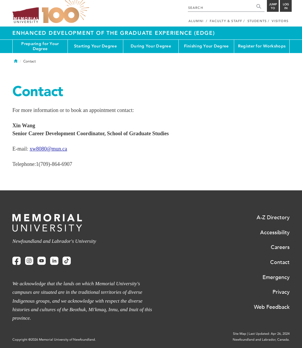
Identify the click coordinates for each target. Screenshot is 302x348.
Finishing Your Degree (206, 46)
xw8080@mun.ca (48, 149)
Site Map (239, 334)
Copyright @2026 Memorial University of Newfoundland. (54, 340)
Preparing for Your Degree (40, 46)
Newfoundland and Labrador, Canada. (261, 340)
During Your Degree (151, 46)
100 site (65, 12)
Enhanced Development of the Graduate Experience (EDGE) (113, 33)
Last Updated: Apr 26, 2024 (269, 334)
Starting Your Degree (95, 46)
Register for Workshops (261, 46)
